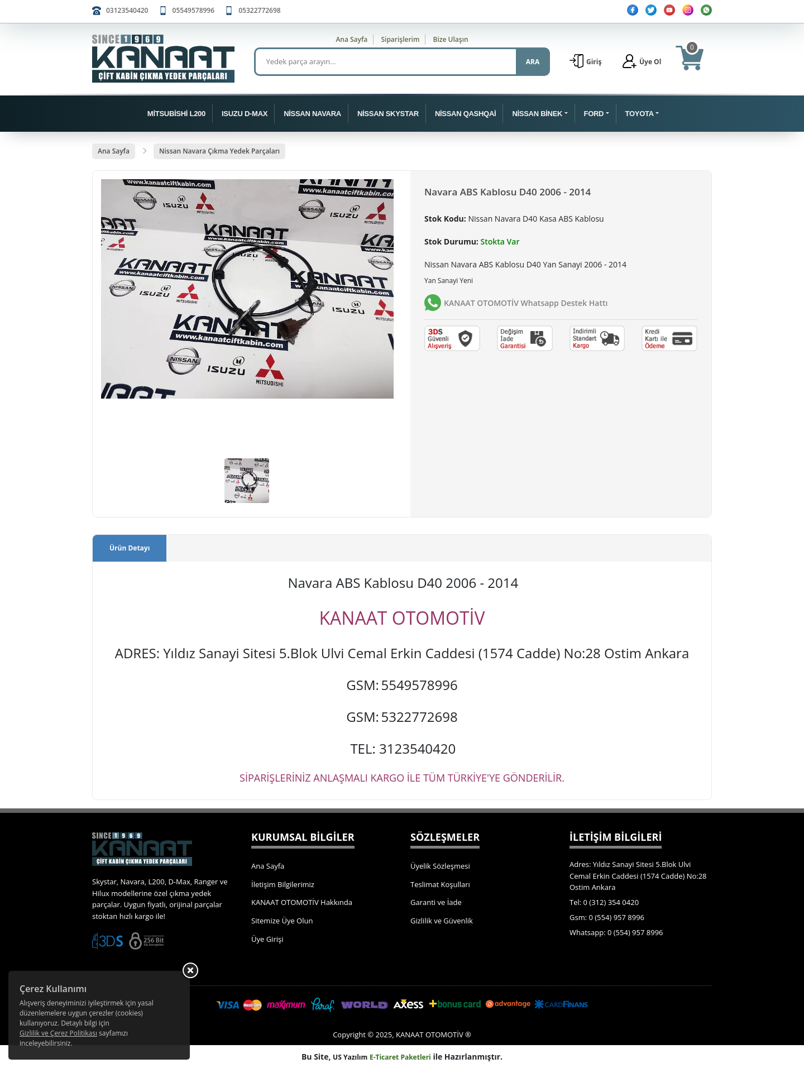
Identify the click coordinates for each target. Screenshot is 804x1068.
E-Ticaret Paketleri (400, 1057)
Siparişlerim (400, 39)
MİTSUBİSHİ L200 (176, 113)
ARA (532, 61)
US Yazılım (350, 1057)
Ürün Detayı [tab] (129, 548)
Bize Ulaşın (450, 39)
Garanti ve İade (436, 902)
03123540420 (127, 10)
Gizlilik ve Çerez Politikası (58, 1033)
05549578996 (193, 10)
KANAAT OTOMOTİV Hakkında (301, 902)
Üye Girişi (267, 939)
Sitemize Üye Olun (282, 921)
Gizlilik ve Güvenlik (441, 921)
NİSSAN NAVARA (312, 113)
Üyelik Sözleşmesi (440, 866)
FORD (594, 113)
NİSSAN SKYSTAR (388, 113)
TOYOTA (639, 113)
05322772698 (259, 10)
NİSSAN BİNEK (537, 113)
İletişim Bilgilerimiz (282, 884)
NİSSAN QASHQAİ (465, 113)
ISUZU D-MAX (244, 113)
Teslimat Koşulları (440, 884)
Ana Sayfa (351, 39)
